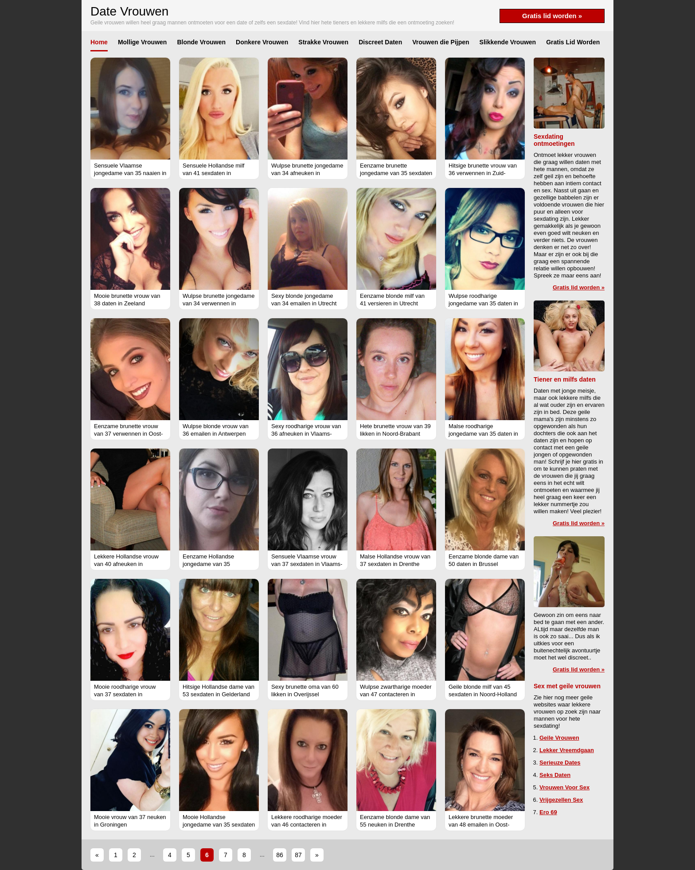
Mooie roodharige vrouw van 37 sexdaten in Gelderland (125, 694)
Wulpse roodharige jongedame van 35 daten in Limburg (483, 303)
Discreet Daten (380, 42)
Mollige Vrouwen (142, 42)
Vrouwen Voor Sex (564, 787)
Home (99, 42)
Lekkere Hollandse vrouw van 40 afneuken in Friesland (126, 564)
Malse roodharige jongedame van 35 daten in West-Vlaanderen (483, 434)
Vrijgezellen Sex (561, 799)
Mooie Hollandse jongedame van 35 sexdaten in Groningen (219, 824)
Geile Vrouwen (559, 737)
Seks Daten (554, 775)
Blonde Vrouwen (201, 42)
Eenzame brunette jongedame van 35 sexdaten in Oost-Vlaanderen (396, 173)
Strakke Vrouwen (323, 42)
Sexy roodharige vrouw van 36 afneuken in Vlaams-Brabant (306, 434)
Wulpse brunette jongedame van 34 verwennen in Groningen (218, 303)
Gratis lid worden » (552, 16)
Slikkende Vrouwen (508, 42)
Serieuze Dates (560, 762)
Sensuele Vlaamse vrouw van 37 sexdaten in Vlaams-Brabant (306, 564)
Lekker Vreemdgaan (566, 750)
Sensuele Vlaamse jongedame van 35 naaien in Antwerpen (130, 173)
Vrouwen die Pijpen (440, 42)
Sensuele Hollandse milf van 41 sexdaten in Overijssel (213, 173)
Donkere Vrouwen (262, 42)
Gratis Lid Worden (573, 42)
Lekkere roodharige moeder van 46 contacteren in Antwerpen (306, 824)
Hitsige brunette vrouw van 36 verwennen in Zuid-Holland (483, 173)
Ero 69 (548, 812)
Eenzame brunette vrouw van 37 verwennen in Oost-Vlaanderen (128, 434)
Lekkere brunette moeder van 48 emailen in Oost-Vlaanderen (481, 824)
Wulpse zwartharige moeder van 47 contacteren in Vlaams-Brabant (396, 694)
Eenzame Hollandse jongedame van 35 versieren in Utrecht (208, 564)
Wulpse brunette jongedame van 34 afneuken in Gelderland (307, 173)
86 (279, 854)
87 (298, 854)
